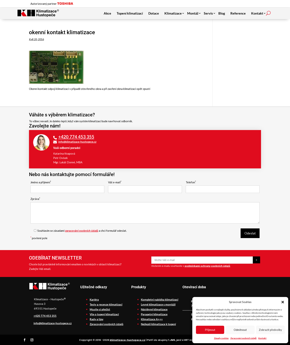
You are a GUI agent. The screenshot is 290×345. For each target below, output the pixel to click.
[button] (283, 302)
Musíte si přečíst (100, 309)
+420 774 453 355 (76, 136)
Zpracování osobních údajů (243, 338)
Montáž (192, 13)
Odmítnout (240, 329)
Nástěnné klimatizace (154, 309)
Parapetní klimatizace (154, 314)
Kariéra (94, 299)
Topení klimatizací (130, 13)
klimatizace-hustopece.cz (127, 340)
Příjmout (210, 329)
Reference (238, 13)
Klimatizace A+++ (152, 319)
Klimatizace (173, 13)
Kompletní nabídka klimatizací (159, 299)
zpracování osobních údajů (81, 230)
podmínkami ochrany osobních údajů (207, 266)
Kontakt (262, 338)
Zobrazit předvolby (270, 329)
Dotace (153, 13)
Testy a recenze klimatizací (106, 304)
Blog (221, 13)
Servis (208, 13)
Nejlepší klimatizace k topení (158, 324)
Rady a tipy (96, 319)
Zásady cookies (221, 338)
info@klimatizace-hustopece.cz (77, 141)
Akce (107, 13)
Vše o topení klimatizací (104, 314)
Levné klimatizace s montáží (158, 304)
